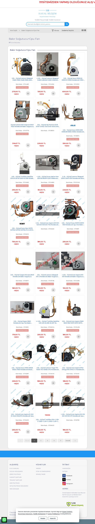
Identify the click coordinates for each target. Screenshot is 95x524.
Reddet (42, 518)
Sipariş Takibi (40, 474)
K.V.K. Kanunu (14, 468)
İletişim (64, 471)
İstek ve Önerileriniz (43, 471)
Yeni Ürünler (14, 489)
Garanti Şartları (16, 477)
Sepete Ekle (28, 93)
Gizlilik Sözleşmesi (16, 471)
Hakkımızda (66, 468)
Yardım (38, 468)
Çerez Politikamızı (54, 514)
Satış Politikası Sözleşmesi (19, 486)
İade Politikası (14, 483)
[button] (55, 30)
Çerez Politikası (15, 474)
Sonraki (68, 440)
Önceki (27, 440)
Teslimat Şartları (16, 480)
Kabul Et (53, 518)
